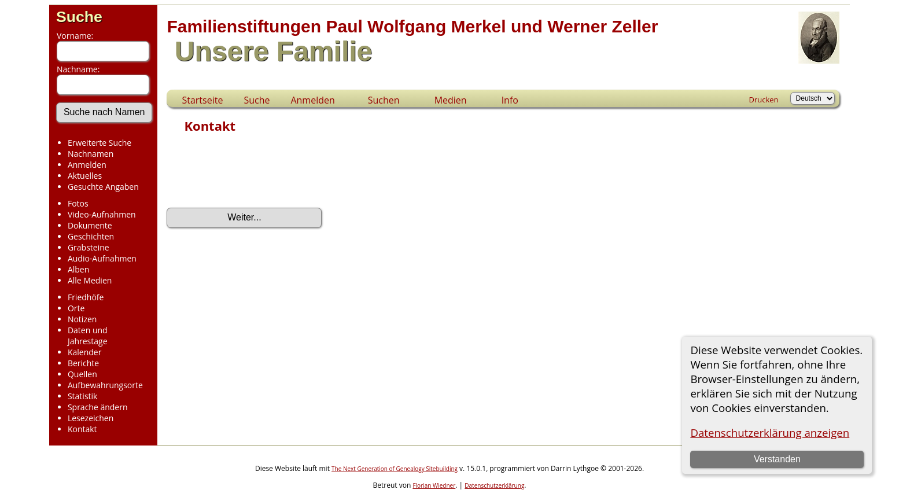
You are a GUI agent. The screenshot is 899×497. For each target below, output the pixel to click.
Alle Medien (90, 280)
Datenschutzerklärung (494, 485)
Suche (79, 16)
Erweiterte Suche (99, 142)
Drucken (764, 99)
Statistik (83, 396)
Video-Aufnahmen (102, 214)
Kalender (84, 352)
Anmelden (87, 164)
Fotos (78, 203)
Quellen (82, 374)
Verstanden (777, 459)
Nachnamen (90, 153)
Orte (76, 308)
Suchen (384, 100)
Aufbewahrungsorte (105, 385)
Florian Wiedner (433, 485)
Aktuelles (85, 175)
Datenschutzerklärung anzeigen (769, 432)
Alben (78, 269)
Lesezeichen (90, 418)
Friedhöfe (86, 297)
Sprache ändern (98, 407)
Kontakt (82, 429)
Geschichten (91, 236)
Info (510, 100)
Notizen (82, 319)
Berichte (83, 363)
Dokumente (90, 225)
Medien (450, 100)
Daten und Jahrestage (88, 336)
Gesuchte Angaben (103, 186)
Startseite (202, 100)
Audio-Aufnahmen (102, 258)
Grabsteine (88, 247)
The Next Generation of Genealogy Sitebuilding (394, 469)
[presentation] (254, 174)
